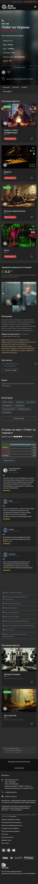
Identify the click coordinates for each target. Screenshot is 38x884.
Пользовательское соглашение (11, 822)
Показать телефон (10, 370)
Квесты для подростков (12, 603)
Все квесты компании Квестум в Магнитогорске (15, 598)
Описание (6, 87)
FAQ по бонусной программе (11, 831)
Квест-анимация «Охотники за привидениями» (15, 635)
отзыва (4, 275)
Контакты (15, 87)
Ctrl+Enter (12, 816)
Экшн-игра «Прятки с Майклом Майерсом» (19, 625)
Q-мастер (5, 455)
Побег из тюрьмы (8, 402)
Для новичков (31, 402)
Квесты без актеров (8, 409)
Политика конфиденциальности (12, 825)
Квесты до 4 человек (11, 617)
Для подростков (7, 405)
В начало (19, 768)
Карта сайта (5, 843)
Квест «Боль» (8, 630)
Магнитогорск (17, 1)
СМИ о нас (5, 834)
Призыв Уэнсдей (12, 674)
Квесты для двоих (10, 608)
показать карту (10, 366)
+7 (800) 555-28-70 (30, 1)
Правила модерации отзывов (11, 819)
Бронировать (10, 138)
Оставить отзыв (19, 418)
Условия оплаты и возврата (10, 828)
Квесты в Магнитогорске (12, 592)
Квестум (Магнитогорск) (14, 36)
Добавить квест (6, 840)
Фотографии (7, 91)
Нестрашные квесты (24, 409)
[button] (34, 283)
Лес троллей (10, 715)
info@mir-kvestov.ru (11, 796)
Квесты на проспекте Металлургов (16, 621)
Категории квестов (7, 837)
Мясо (6, 250)
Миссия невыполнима (14, 211)
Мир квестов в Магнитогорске (19, 762)
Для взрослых (19, 405)
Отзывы (25, 87)
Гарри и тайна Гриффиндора (11, 131)
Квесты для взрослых (11, 612)
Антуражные (20, 402)
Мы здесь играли (19, 67)
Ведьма (7, 172)
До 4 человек (6, 412)
